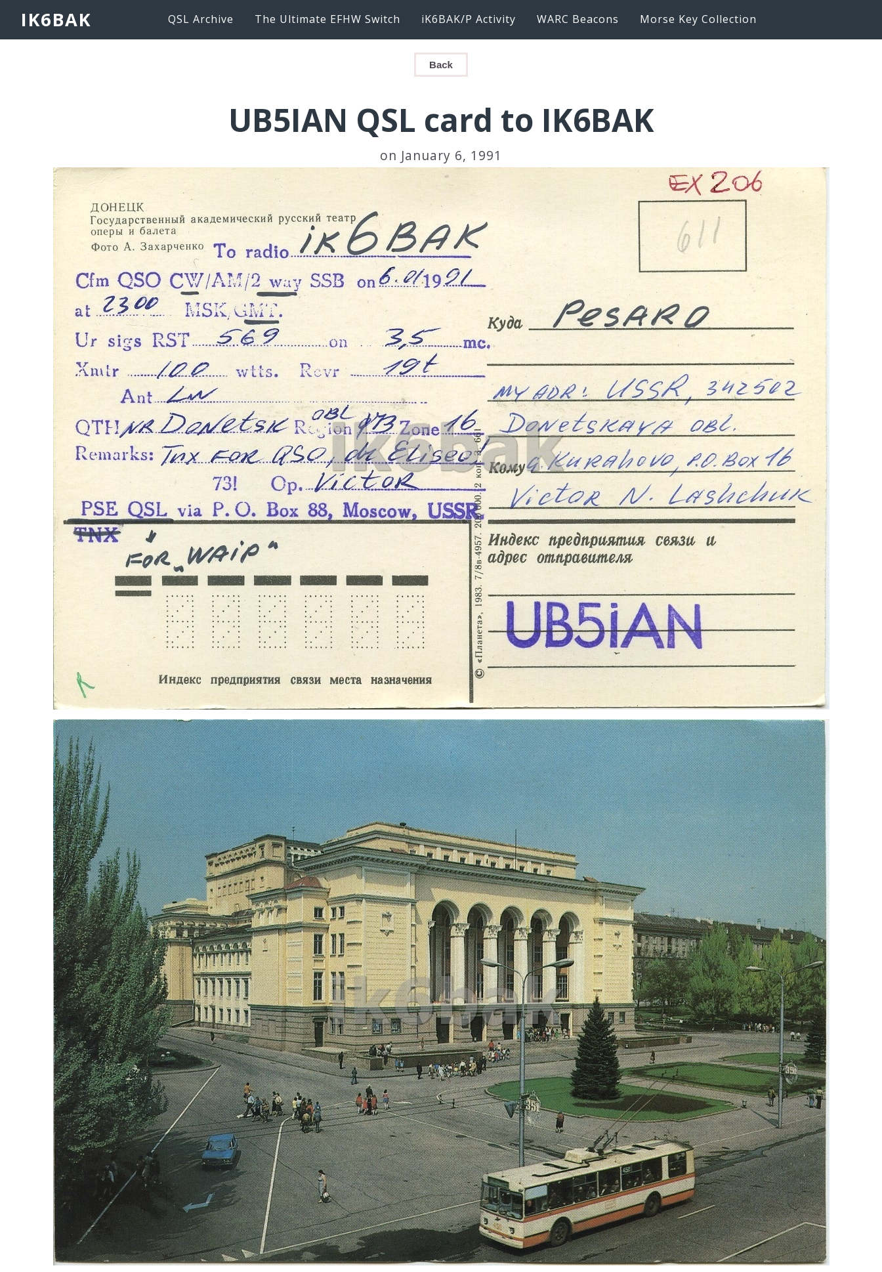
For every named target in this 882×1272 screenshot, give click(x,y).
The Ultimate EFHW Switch (327, 19)
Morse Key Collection (698, 19)
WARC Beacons (578, 19)
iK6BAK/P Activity (468, 19)
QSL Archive (201, 19)
